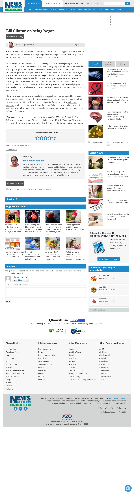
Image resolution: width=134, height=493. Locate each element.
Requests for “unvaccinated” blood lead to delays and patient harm (33, 261)
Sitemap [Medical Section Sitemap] (72, 427)
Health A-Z (10, 424)
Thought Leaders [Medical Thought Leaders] (12, 430)
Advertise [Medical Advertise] (72, 430)
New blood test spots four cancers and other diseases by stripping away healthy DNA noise (54, 236)
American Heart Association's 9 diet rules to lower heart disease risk (53, 261)
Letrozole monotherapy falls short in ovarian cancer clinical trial (118, 282)
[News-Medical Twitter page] (20, 475)
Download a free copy (108, 325)
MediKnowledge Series (15, 437)
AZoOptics (103, 424)
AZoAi (101, 446)
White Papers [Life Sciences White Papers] (43, 427)
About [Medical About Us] (71, 415)
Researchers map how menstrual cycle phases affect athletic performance (117, 240)
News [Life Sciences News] (40, 418)
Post (8, 307)
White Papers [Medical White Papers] (11, 427)
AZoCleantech (104, 421)
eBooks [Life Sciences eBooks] (41, 440)
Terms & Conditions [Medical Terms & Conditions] (76, 437)
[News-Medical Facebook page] (15, 475)
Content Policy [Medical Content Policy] (74, 443)
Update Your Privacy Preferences (111, 474)
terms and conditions (117, 465)
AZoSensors (104, 430)
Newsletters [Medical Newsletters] (73, 424)
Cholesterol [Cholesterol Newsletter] (104, 342)
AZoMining (103, 433)
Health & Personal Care (15, 440)
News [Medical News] (8, 421)
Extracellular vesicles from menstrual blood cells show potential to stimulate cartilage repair (117, 72)
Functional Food (12, 418)
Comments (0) (11, 149)
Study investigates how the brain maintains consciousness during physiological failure (117, 115)
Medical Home (33, 4)
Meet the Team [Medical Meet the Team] (75, 418)
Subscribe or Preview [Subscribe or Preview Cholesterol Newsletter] (107, 344)
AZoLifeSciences (105, 443)
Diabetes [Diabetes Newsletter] (102, 365)
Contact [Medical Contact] (72, 433)
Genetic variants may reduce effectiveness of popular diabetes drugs (116, 254)
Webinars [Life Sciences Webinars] (42, 437)
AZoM (101, 415)
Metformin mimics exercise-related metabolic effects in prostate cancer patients (118, 100)
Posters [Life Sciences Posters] (41, 443)
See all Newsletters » (98, 376)
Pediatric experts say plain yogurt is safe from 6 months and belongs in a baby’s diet (75, 261)
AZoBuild (102, 440)
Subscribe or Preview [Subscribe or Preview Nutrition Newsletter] (107, 356)
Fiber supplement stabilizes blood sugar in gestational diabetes (75, 233)
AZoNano (103, 418)
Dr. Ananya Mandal (33, 160)
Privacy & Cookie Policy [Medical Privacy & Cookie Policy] (78, 440)
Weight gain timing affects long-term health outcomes (117, 267)
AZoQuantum (104, 437)
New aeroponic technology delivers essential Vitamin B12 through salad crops (13, 234)
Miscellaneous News (22, 146)
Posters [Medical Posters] (9, 452)
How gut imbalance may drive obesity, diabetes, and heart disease (14, 260)
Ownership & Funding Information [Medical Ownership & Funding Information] (82, 446)
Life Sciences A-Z (45, 424)
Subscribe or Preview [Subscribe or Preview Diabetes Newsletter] (107, 367)
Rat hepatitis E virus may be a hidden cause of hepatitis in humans (118, 225)
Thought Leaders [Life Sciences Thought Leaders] (45, 430)
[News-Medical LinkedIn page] (26, 475)
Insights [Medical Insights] (9, 433)
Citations (12, 205)
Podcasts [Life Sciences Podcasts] (41, 446)
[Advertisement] (45, 192)
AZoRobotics (104, 427)
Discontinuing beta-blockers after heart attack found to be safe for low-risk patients (34, 234)
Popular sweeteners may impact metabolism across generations (117, 85)
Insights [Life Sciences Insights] (41, 433)
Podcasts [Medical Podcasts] (9, 455)
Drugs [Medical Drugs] (8, 446)
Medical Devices (12, 443)
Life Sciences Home (52, 4)
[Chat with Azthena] (128, 488)
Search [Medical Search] (71, 421)
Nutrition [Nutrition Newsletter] (103, 353)
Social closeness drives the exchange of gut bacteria (117, 127)
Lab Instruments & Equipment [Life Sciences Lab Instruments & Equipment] (50, 421)
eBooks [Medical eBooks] (8, 449)
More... (121, 9)
